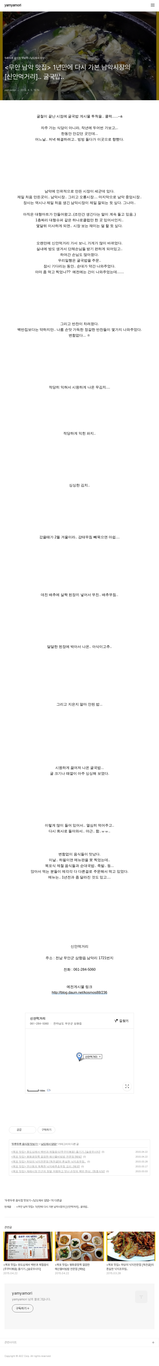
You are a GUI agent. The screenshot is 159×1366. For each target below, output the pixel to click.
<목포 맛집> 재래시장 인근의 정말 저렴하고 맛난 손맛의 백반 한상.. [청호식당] (58, 1171)
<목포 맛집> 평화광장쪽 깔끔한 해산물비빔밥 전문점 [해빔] (46, 1156)
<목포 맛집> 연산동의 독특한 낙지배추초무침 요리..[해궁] (45, 1166)
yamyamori (12, 5)
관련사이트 (10, 1342)
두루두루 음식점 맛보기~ (25, 1144)
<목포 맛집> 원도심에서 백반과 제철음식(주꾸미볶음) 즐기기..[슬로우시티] (55, 1151)
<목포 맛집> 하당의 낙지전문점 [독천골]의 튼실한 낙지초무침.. (48, 1161)
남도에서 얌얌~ (49, 1144)
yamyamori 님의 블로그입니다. (31, 1299)
